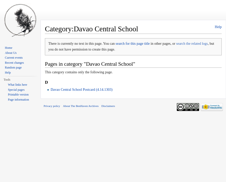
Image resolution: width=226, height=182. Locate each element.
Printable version (18, 94)
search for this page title (133, 44)
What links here (17, 84)
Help (218, 27)
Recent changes (14, 62)
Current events (14, 57)
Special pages (16, 90)
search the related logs (192, 44)
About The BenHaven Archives (81, 105)
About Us (10, 53)
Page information (18, 99)
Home (8, 48)
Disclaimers (108, 105)
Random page (13, 67)
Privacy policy (52, 105)
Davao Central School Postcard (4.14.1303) (81, 90)
